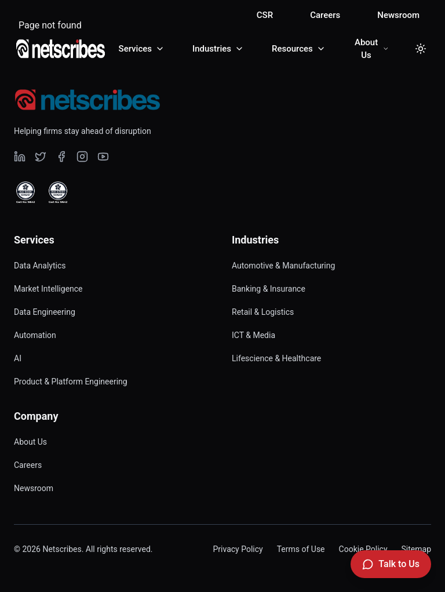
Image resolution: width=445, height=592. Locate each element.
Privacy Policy (237, 549)
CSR (265, 15)
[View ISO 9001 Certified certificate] (25, 192)
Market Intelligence (48, 288)
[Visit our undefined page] (19, 156)
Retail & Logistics (263, 312)
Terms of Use (301, 549)
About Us (30, 441)
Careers (325, 15)
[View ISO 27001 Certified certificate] (58, 192)
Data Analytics (40, 265)
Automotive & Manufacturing (283, 265)
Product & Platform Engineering (70, 381)
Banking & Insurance (268, 288)
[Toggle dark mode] (420, 48)
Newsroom (398, 15)
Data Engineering (44, 312)
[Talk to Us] (391, 564)
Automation (35, 335)
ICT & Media (253, 335)
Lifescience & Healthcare (276, 358)
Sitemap (416, 549)
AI (17, 358)
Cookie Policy (363, 549)
